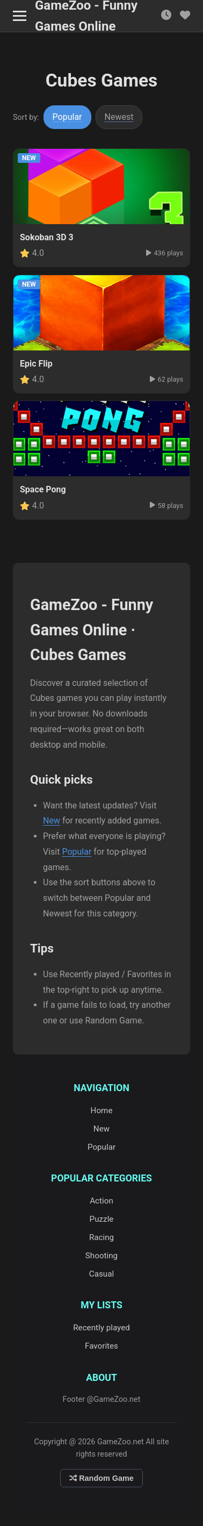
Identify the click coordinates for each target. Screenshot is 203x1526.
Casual (101, 1274)
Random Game (101, 1478)
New (51, 820)
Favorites (101, 1346)
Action (101, 1201)
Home (102, 1110)
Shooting (101, 1255)
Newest (119, 117)
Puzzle (102, 1219)
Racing (101, 1237)
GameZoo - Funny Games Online (86, 16)
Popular (67, 117)
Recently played (101, 1327)
